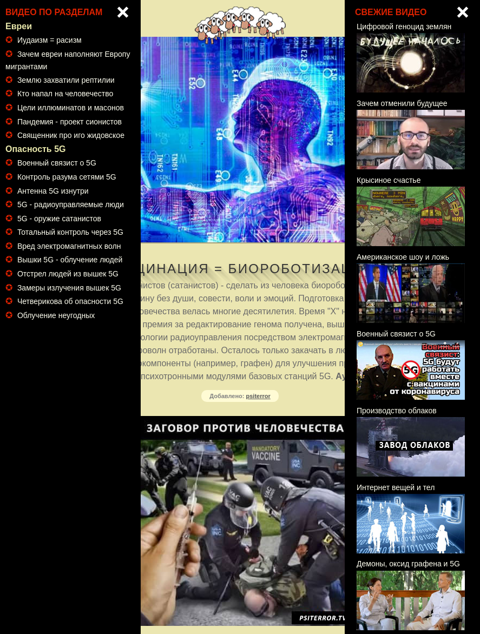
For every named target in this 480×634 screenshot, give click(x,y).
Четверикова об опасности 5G (70, 301)
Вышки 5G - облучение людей (69, 259)
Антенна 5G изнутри (53, 191)
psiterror (258, 396)
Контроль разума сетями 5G (66, 177)
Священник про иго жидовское (70, 135)
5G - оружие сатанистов (59, 218)
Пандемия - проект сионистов (69, 121)
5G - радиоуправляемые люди (70, 204)
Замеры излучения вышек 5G (69, 287)
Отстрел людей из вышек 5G (68, 273)
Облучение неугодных (56, 315)
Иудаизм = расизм (49, 40)
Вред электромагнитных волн (69, 246)
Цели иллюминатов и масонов (70, 107)
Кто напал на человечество (65, 93)
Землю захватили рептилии (66, 80)
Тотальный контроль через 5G (70, 232)
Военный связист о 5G (56, 163)
